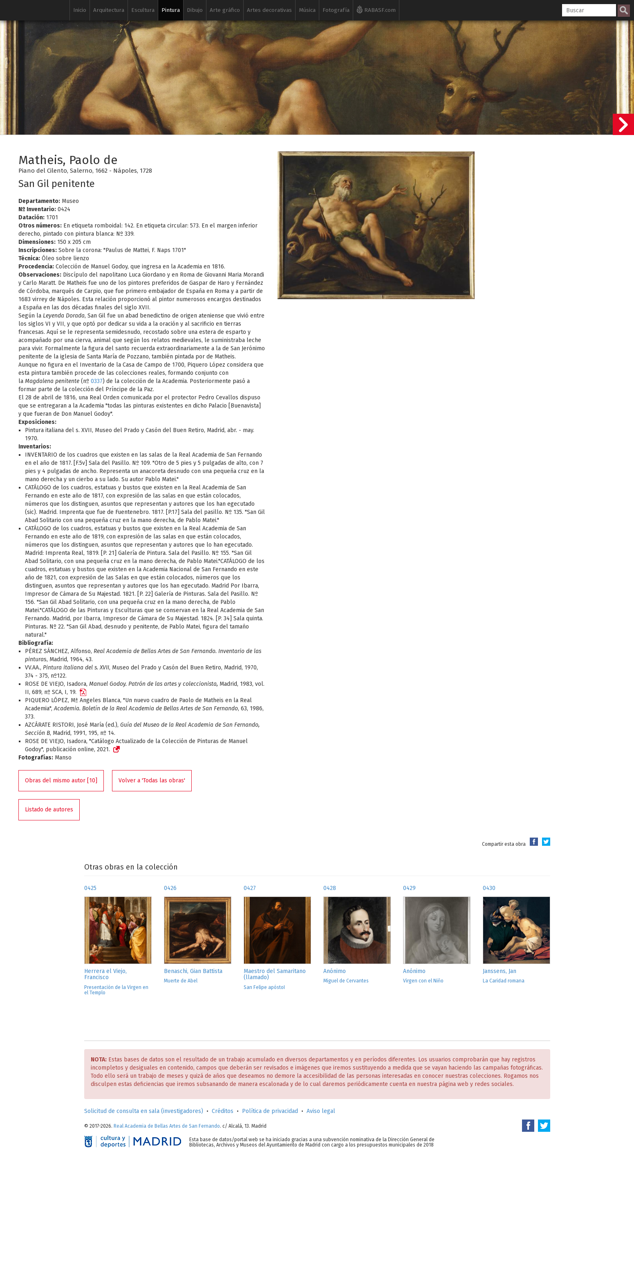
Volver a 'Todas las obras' (152, 780)
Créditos (222, 1111)
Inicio (79, 10)
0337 (97, 381)
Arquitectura (108, 10)
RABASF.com (376, 9)
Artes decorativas (269, 10)
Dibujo (195, 10)
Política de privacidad (270, 1111)
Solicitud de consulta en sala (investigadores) (143, 1111)
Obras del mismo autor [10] (61, 780)
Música (307, 10)
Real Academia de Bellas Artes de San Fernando (167, 1126)
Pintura (170, 10)
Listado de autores (49, 809)
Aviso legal (321, 1111)
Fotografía (336, 10)
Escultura (143, 10)
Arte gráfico (225, 10)
